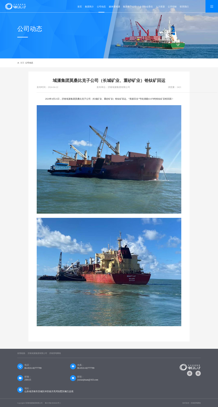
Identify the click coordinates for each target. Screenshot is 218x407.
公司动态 (101, 6)
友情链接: (21, 354)
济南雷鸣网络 (55, 354)
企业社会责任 (146, 6)
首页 (79, 6)
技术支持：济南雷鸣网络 (191, 404)
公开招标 (172, 6)
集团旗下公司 (129, 6)
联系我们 (184, 6)
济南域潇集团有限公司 (37, 354)
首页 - (22, 63)
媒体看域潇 (114, 6)
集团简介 (89, 6)
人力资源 (160, 6)
